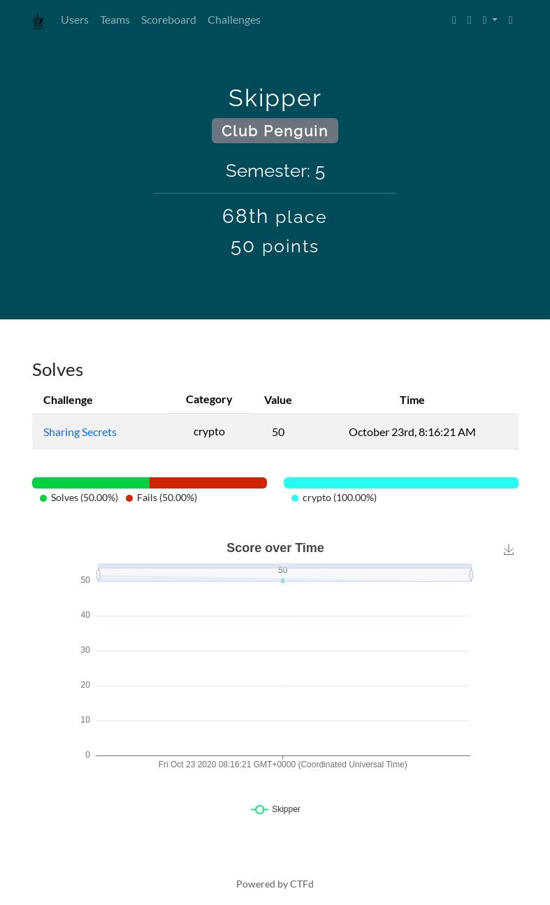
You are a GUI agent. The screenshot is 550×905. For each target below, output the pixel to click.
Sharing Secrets (80, 431)
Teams (115, 19)
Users (75, 19)
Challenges (234, 19)
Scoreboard (168, 19)
